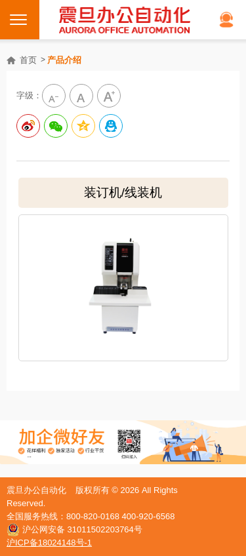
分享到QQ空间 (83, 126)
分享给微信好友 (56, 126)
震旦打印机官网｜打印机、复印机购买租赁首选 (124, 19)
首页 (28, 60)
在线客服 (226, 20)
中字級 (81, 96)
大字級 (109, 96)
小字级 (54, 96)
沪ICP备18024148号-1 (49, 542)
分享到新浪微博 (28, 126)
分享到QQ (111, 126)
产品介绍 (64, 60)
